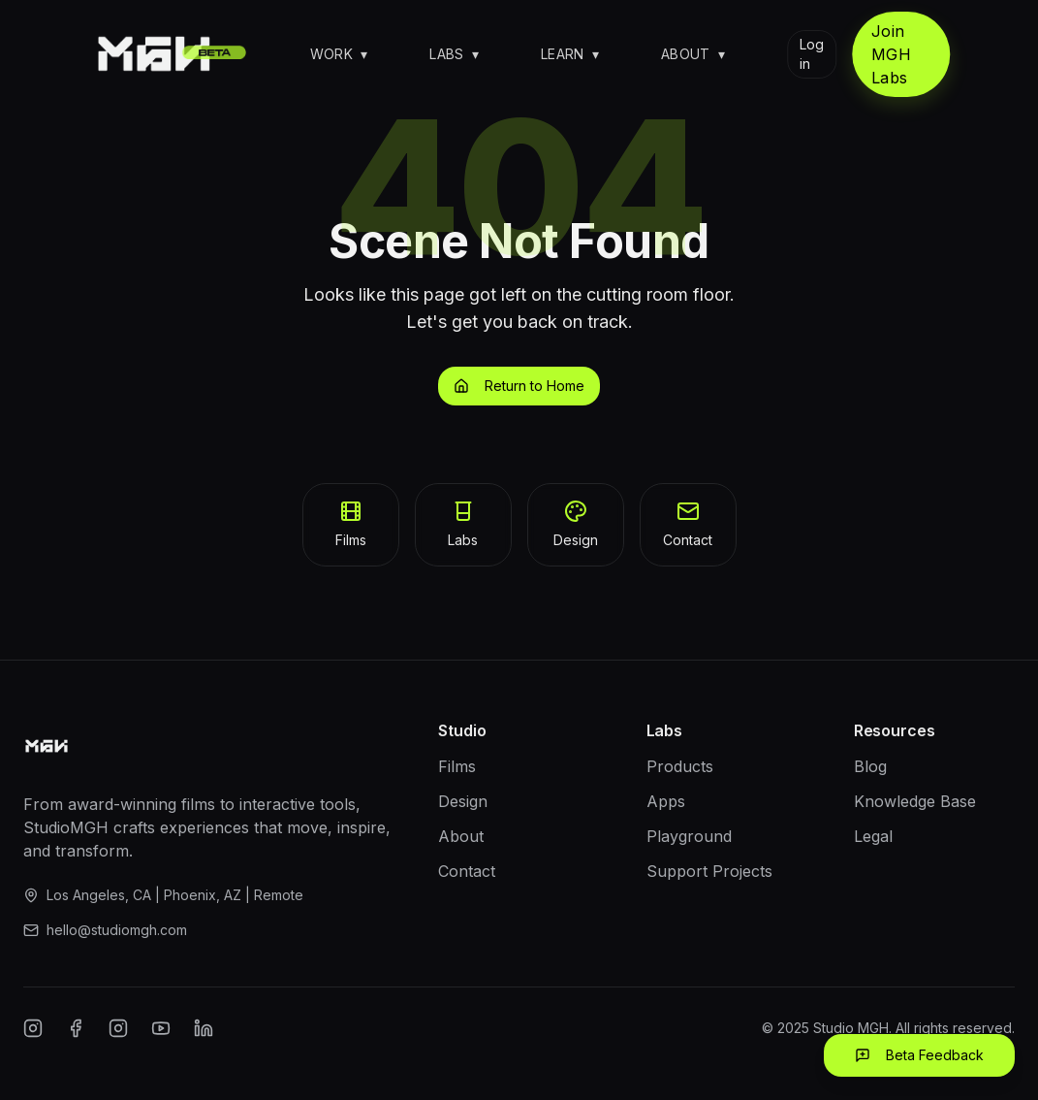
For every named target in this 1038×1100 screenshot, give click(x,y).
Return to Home (519, 385)
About (693, 54)
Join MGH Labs (891, 54)
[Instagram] (33, 1028)
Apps (665, 801)
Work (339, 54)
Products (679, 766)
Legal (873, 836)
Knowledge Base (915, 801)
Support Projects (709, 871)
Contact (466, 871)
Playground (689, 836)
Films (457, 766)
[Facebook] (75, 1028)
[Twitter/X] (118, 1028)
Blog (870, 766)
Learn (570, 54)
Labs (454, 54)
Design (463, 801)
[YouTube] (161, 1028)
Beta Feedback (919, 1055)
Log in (812, 54)
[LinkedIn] (203, 1028)
